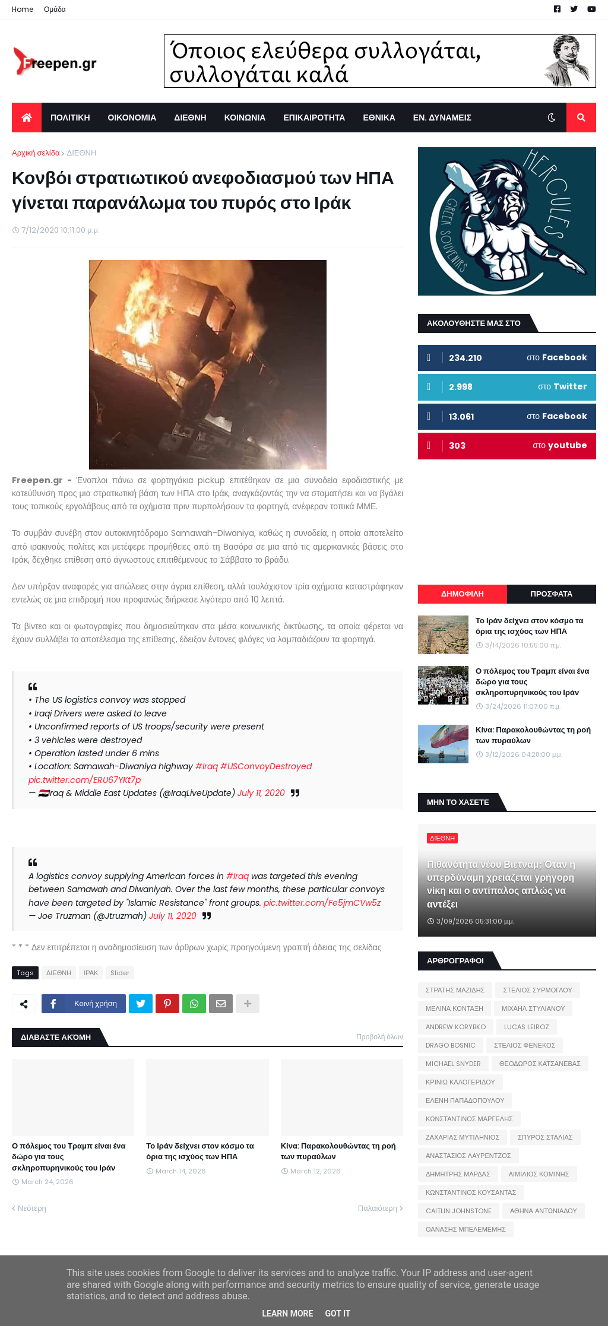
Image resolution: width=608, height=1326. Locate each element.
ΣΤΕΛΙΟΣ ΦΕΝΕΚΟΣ (524, 1045)
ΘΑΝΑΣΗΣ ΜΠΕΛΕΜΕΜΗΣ (466, 1229)
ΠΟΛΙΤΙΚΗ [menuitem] (70, 117)
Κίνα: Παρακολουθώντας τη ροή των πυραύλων (338, 1151)
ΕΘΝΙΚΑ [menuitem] (379, 117)
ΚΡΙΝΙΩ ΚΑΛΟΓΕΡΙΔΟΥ (460, 1082)
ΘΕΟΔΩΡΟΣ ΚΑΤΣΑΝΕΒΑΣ (540, 1063)
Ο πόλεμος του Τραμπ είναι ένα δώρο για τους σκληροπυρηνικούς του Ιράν (69, 1157)
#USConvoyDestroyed (266, 766)
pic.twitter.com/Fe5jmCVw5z (322, 903)
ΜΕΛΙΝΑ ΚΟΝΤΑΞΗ (454, 1008)
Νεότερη (32, 1208)
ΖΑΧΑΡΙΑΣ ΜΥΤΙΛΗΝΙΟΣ (462, 1137)
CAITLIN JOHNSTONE (459, 1211)
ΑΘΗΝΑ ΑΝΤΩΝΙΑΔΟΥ (543, 1211)
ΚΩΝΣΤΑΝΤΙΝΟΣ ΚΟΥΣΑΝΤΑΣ (471, 1192)
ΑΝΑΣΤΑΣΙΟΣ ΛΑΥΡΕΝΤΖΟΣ (468, 1155)
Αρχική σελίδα (35, 152)
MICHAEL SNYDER (453, 1063)
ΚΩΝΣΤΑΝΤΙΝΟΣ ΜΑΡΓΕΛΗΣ (469, 1119)
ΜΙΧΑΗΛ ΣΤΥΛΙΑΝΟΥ (533, 1008)
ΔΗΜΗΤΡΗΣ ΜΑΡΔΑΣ (458, 1174)
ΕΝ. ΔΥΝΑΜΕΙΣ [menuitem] (442, 117)
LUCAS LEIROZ (526, 1027)
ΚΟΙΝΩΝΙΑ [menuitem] (245, 117)
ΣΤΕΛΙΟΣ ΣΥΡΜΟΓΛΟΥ (537, 990)
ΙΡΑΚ (91, 973)
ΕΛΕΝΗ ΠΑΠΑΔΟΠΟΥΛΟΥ (465, 1100)
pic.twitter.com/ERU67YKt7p (84, 780)
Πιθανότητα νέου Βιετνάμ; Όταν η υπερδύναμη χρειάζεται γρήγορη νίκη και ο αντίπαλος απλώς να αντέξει (501, 884)
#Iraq (206, 766)
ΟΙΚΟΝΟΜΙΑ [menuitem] (132, 117)
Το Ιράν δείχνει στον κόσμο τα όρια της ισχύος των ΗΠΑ (200, 1151)
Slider (119, 973)
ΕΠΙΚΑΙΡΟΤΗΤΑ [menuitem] (314, 117)
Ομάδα (55, 9)
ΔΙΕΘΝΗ (81, 152)
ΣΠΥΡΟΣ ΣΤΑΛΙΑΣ (545, 1137)
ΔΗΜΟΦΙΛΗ (462, 593)
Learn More (287, 1313)
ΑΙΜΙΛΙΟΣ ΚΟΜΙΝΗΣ (539, 1174)
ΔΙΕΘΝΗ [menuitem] (190, 117)
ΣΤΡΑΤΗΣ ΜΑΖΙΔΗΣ (455, 990)
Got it (337, 1313)
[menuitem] (27, 117)
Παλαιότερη (377, 1208)
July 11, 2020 (261, 793)
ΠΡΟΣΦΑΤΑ (552, 593)
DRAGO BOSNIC (451, 1045)
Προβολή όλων (379, 1037)
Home (22, 9)
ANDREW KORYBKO (456, 1027)
